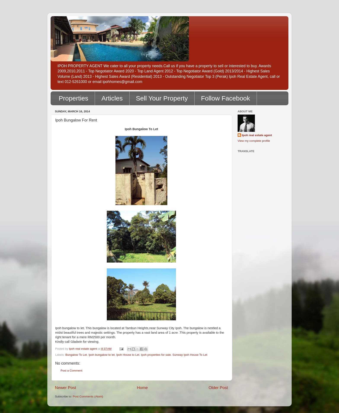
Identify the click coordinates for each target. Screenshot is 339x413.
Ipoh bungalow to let (101, 354)
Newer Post (65, 387)
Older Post (218, 387)
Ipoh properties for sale (156, 354)
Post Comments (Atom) (88, 396)
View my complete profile (254, 140)
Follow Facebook (225, 98)
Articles (112, 98)
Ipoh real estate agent (257, 135)
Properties (73, 98)
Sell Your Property (162, 98)
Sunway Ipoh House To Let (189, 354)
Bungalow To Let (76, 354)
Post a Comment (71, 370)
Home (142, 387)
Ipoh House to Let (127, 354)
